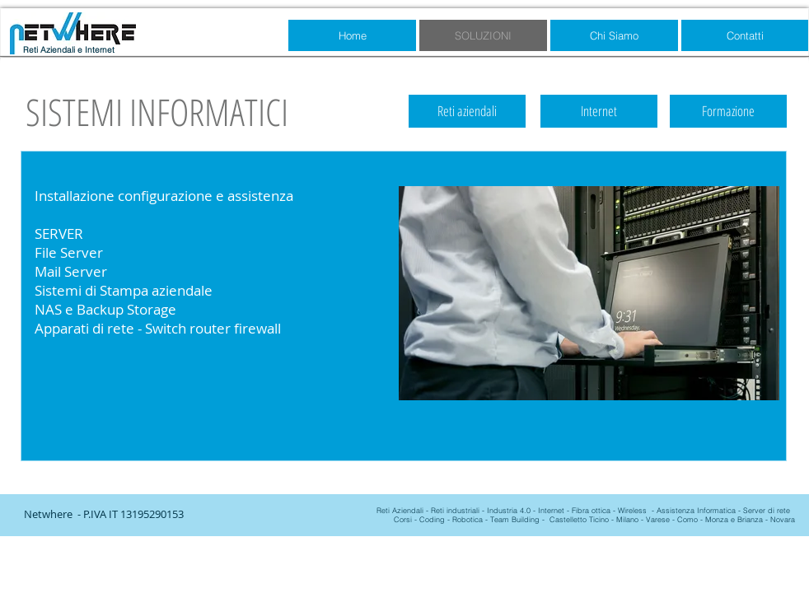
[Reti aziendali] (467, 111)
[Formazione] (728, 111)
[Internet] (598, 111)
